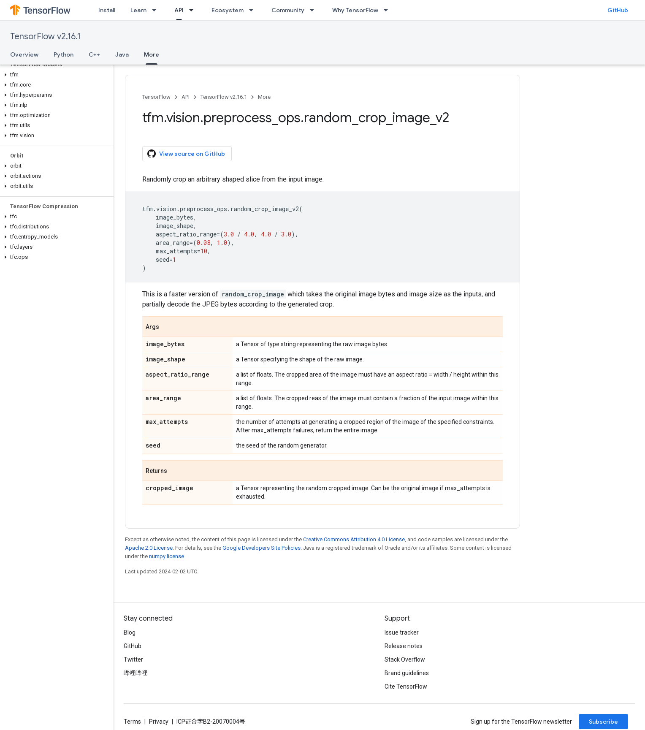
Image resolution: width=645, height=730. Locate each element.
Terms (132, 721)
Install (106, 10)
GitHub (617, 10)
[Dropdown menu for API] (194, 10)
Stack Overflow (405, 659)
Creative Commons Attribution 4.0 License (354, 539)
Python (63, 54)
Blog (130, 632)
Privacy (158, 721)
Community (287, 10)
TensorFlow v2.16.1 (45, 36)
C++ (94, 54)
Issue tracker (402, 632)
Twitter (133, 659)
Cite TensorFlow (406, 686)
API (186, 97)
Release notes (404, 646)
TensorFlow (156, 97)
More (264, 97)
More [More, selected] (151, 54)
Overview (24, 54)
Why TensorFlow (355, 10)
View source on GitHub (186, 153)
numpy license (166, 556)
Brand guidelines (407, 673)
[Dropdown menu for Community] (314, 10)
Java (122, 54)
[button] (55, 75)
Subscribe (603, 721)
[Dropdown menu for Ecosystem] (254, 10)
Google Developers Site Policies (261, 548)
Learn (138, 10)
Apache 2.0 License (149, 548)
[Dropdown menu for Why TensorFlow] (388, 10)
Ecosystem (227, 10)
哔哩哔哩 (135, 673)
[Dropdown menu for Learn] (156, 10)
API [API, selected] (179, 10)
